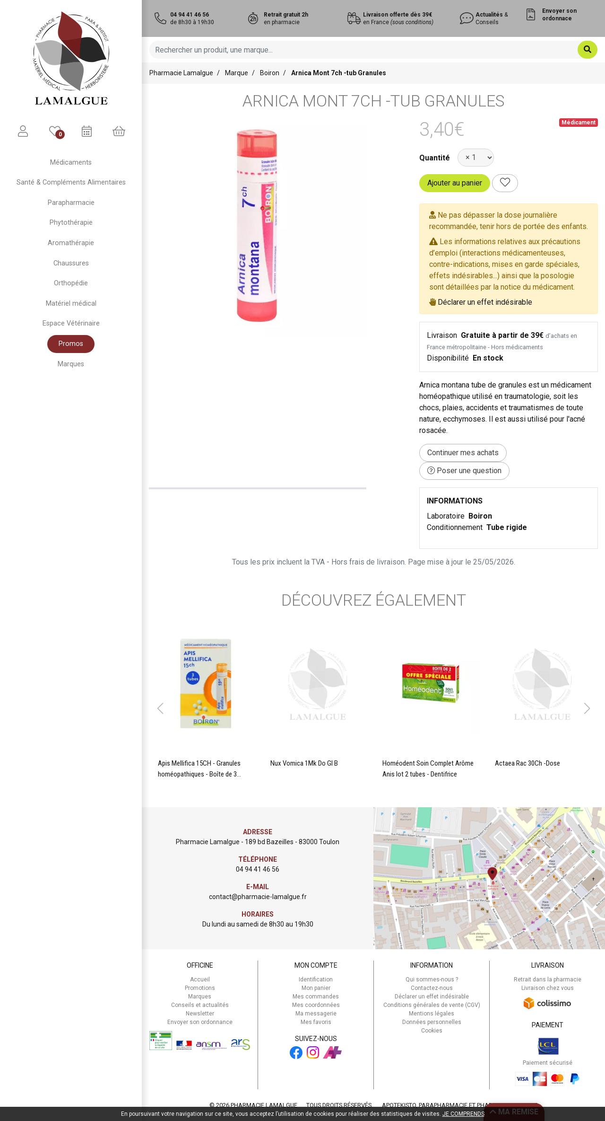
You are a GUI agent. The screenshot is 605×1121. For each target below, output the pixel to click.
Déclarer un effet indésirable (485, 302)
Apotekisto (459, 1105)
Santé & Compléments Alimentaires (71, 182)
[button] (160, 708)
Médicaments (71, 163)
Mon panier (316, 988)
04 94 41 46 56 (257, 869)
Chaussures (71, 263)
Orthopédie (71, 283)
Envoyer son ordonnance (200, 1022)
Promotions (200, 988)
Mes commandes (316, 996)
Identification (316, 979)
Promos (71, 344)
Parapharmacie (71, 203)
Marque (236, 73)
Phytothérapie (71, 223)
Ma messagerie (316, 1013)
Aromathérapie (71, 243)
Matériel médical (71, 304)
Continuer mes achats (463, 452)
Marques (71, 364)
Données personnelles (431, 1022)
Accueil (200, 979)
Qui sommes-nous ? (432, 979)
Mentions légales (431, 1013)
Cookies (431, 1030)
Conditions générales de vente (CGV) (431, 1005)
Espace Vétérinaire (71, 323)
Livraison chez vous (547, 988)
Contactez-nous (432, 988)
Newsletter (200, 1013)
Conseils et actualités (200, 1005)
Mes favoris (316, 1022)
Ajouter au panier (454, 182)
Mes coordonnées (316, 1005)
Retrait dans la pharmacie (547, 979)
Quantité (434, 157)
